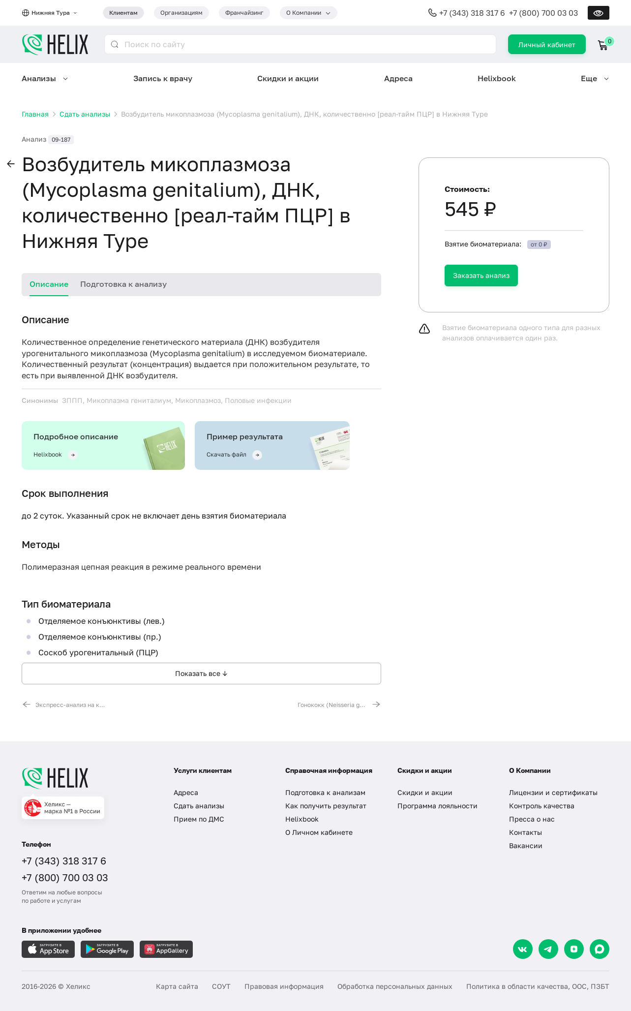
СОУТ (221, 986)
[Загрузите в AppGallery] (166, 949)
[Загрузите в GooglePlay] (107, 949)
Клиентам (123, 12)
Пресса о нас (532, 819)
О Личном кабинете (319, 832)
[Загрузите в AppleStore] (48, 949)
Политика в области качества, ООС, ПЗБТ (537, 986)
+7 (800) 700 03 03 (543, 13)
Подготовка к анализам (325, 792)
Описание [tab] (49, 284)
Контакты (525, 832)
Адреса (398, 78)
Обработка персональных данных (394, 986)
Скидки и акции (288, 78)
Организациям (181, 12)
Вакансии (525, 845)
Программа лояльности (437, 805)
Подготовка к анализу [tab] (123, 284)
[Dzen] (574, 949)
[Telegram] (548, 949)
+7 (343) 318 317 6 (472, 13)
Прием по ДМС (199, 819)
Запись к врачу (162, 78)
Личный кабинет (546, 44)
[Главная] (88, 778)
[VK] (523, 949)
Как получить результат (325, 805)
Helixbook (497, 78)
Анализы (39, 78)
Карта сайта (177, 986)
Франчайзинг (244, 12)
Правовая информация (284, 986)
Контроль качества (541, 805)
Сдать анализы (199, 805)
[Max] (599, 949)
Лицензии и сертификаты (553, 792)
